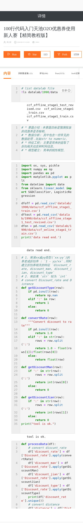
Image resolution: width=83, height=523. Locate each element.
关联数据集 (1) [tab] (29, 75)
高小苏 (10, 42)
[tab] (7, 75)
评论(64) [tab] (53, 75)
